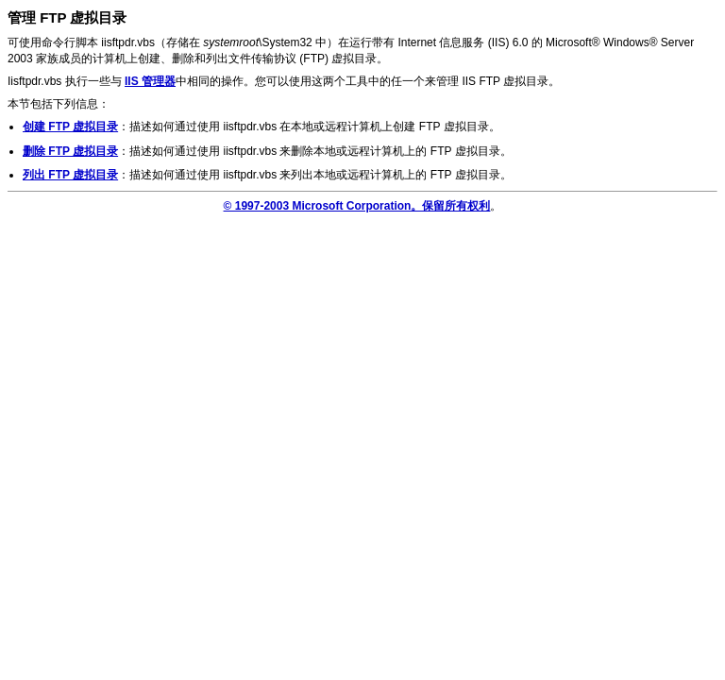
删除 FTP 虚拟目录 (70, 151)
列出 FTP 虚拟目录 (70, 174)
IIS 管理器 (150, 81)
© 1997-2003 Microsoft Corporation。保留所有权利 (357, 205)
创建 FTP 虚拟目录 (70, 126)
